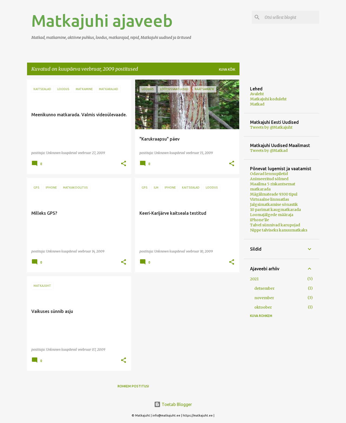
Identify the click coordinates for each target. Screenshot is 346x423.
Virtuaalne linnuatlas (269, 199)
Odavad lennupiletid (269, 173)
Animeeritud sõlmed (269, 178)
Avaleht (257, 93)
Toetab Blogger (173, 404)
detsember (264, 288)
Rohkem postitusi (133, 386)
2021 (254, 279)
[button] (123, 164)
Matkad (257, 104)
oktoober (263, 307)
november (264, 297)
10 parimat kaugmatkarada (275, 209)
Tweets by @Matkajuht (271, 127)
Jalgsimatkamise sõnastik (274, 204)
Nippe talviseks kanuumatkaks (278, 230)
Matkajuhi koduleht (268, 99)
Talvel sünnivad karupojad (275, 225)
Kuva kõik (227, 69)
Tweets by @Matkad (269, 150)
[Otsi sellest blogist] (290, 17)
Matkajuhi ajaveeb (102, 20)
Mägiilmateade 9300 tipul (273, 194)
